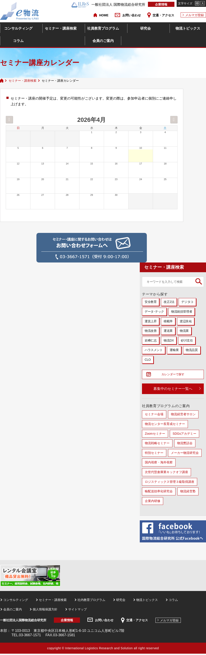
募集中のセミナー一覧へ (172, 390)
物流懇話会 (185, 444)
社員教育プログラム (103, 28)
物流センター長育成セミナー (165, 425)
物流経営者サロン (183, 415)
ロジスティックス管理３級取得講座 (169, 483)
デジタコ (187, 302)
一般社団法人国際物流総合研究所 (23, 621)
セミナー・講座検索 (61, 28)
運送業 (168, 330)
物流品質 (192, 350)
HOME (103, 15)
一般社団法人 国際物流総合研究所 (108, 4)
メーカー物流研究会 (185, 454)
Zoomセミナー (155, 434)
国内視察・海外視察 (159, 463)
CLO (148, 359)
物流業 (184, 330)
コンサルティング (18, 28)
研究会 (145, 28)
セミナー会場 (154, 415)
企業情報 (161, 4)
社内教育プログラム (91, 601)
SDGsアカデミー (184, 434)
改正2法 (169, 302)
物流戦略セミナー (157, 444)
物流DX (169, 340)
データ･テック (154, 311)
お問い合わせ (131, 15)
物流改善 (151, 330)
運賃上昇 (151, 321)
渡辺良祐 (186, 321)
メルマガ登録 (194, 15)
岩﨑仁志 (151, 340)
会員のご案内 (103, 41)
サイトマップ (77, 610)
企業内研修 (152, 502)
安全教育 (151, 302)
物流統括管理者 (181, 311)
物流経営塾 (188, 492)
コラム (18, 41)
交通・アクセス (163, 15)
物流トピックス (188, 28)
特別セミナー (154, 454)
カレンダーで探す (175, 375)
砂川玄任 (187, 340)
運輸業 (174, 350)
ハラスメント (154, 350)
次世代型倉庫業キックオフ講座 (166, 473)
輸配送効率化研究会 (159, 492)
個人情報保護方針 (45, 610)
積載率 (168, 321)
